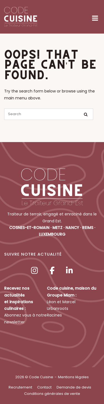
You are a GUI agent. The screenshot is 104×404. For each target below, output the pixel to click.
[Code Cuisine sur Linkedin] (69, 271)
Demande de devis (74, 387)
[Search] (85, 114)
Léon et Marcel (61, 302)
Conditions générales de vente (52, 393)
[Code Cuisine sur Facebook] (52, 271)
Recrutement (20, 387)
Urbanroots (57, 308)
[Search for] (48, 114)
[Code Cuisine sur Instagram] (34, 271)
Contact (44, 387)
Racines (54, 315)
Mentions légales (73, 377)
